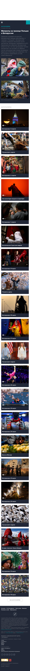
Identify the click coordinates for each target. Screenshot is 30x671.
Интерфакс (15, 22)
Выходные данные (5, 664)
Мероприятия (13, 609)
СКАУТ (2, 642)
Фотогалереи (5, 26)
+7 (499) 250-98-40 (9, 632)
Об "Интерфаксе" (10, 608)
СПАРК (2, 640)
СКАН (2, 649)
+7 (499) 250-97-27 (19, 632)
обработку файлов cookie (6, 629)
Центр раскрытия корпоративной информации (10, 651)
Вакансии (24, 608)
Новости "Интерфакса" (5, 648)
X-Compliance (3, 641)
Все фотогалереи (15, 600)
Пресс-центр (18, 608)
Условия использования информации (9, 663)
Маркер (2, 643)
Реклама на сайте (5, 609)
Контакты (3, 608)
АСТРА (2, 644)
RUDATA (2, 650)
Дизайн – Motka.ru (5, 666)
